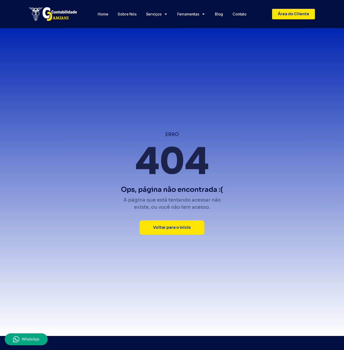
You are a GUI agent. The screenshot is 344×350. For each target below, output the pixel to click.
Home (103, 14)
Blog (219, 14)
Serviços (157, 14)
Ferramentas (191, 14)
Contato (240, 14)
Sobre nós (127, 14)
